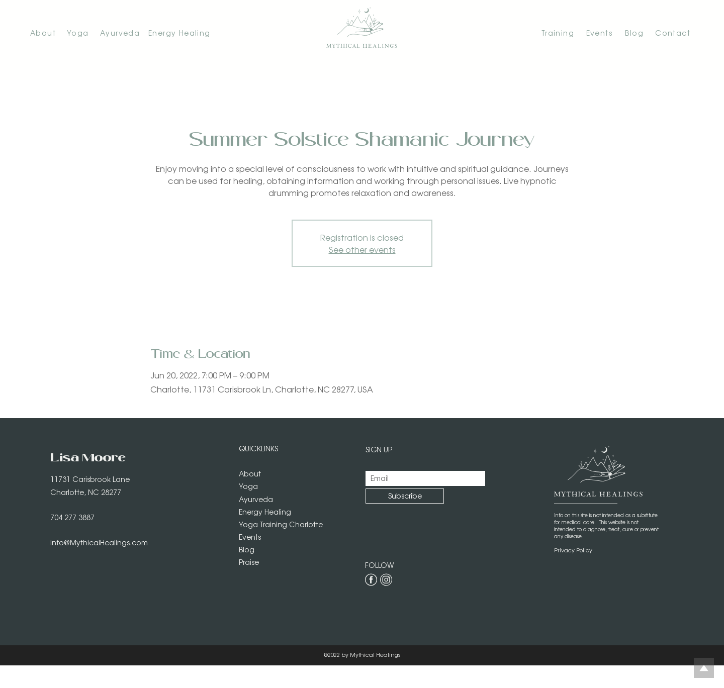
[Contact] (669, 32)
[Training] (544, 32)
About (250, 473)
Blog (246, 549)
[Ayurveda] (124, 32)
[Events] (596, 32)
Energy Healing (265, 512)
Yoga (248, 486)
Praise (249, 562)
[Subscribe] (405, 496)
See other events (362, 249)
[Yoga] (83, 32)
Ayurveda (256, 499)
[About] (48, 32)
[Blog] (630, 32)
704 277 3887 (72, 517)
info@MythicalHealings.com (99, 542)
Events (250, 537)
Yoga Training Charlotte (281, 524)
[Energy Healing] (183, 32)
